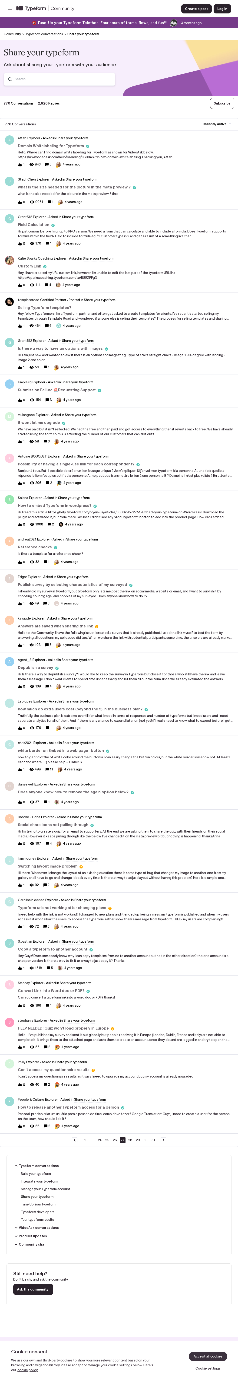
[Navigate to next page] (163, 1140)
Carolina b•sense (31, 900)
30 (146, 1140)
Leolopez (25, 701)
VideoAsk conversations (36, 1228)
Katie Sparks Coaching (35, 258)
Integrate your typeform (39, 1181)
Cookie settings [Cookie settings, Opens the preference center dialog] (208, 1368)
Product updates (30, 1236)
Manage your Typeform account (45, 1189)
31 (153, 1140)
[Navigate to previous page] (74, 1140)
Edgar (22, 577)
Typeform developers (37, 1212)
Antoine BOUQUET (32, 456)
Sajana (23, 498)
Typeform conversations (44, 34)
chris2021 (25, 743)
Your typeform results (37, 1219)
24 (100, 1140)
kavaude (24, 618)
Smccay (24, 983)
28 (130, 1140)
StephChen (27, 179)
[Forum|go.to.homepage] (95, 8)
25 (107, 1140)
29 (138, 1140)
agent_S (25, 660)
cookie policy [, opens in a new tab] (27, 1370)
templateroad (28, 300)
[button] (10, 10)
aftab (22, 138)
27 (123, 1140)
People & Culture (31, 1099)
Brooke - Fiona (29, 817)
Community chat (29, 1244)
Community (12, 34)
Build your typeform (36, 1174)
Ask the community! (33, 1289)
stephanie (25, 1020)
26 (115, 1140)
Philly (21, 1062)
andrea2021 (27, 539)
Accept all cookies (208, 1356)
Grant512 (25, 217)
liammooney (27, 858)
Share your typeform (37, 1197)
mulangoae (26, 415)
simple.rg (25, 382)
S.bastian (25, 941)
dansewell (25, 784)
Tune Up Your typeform (38, 1204)
